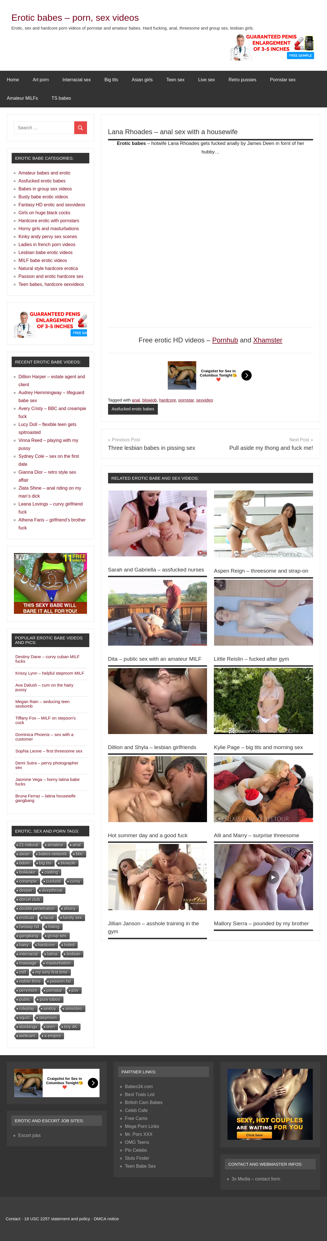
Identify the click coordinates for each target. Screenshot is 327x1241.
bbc (79, 853)
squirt (24, 1017)
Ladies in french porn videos (46, 244)
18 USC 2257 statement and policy (57, 1218)
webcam (27, 1035)
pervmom (28, 990)
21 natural (28, 844)
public (24, 999)
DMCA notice (106, 1218)
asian (24, 853)
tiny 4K (70, 1026)
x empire (53, 1035)
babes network (53, 853)
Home (13, 79)
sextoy (50, 1008)
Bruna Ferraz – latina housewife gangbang (45, 798)
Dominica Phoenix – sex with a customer (44, 736)
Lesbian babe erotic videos (45, 252)
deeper (26, 890)
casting (51, 872)
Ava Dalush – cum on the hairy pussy (44, 687)
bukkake (27, 872)
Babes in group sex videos (45, 188)
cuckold (53, 881)
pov (75, 990)
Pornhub (225, 340)
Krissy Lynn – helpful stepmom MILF (49, 673)
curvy (75, 881)
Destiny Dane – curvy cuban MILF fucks (47, 659)
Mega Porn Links (142, 1126)
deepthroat (52, 890)
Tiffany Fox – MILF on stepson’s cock (45, 720)
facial (49, 917)
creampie (28, 881)
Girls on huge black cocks (44, 212)
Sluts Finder (137, 1158)
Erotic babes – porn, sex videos (82, 17)
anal (136, 400)
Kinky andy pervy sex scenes (47, 236)
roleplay (26, 1008)
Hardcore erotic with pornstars (48, 220)
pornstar (186, 400)
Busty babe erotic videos (43, 196)
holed (69, 944)
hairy (24, 944)
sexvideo (204, 400)
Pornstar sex (283, 79)
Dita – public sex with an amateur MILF (157, 667)
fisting (53, 926)
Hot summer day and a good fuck (150, 843)
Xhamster (267, 340)
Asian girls (142, 79)
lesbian (73, 953)
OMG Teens (137, 1142)
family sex (72, 917)
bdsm (24, 862)
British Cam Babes (144, 1102)
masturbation (58, 963)
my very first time (51, 972)
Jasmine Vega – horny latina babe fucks (47, 781)
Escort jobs (29, 1135)
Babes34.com (139, 1086)
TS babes (61, 98)
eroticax (26, 917)
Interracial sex (77, 79)
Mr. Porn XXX (138, 1134)
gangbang (28, 935)
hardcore (167, 400)
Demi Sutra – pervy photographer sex (46, 765)
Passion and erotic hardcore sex (51, 276)
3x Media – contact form (256, 1178)
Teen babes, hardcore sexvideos (51, 284)
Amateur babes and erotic (44, 173)
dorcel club (29, 899)
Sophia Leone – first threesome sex (48, 751)
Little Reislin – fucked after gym (253, 667)
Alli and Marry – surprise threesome (259, 843)
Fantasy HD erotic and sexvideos (51, 204)
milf (22, 972)
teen (51, 1026)
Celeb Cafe (136, 1110)
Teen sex (175, 79)
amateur (55, 844)
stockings (28, 1026)
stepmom (48, 1017)
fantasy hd (29, 926)
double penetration (37, 908)
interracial (28, 953)
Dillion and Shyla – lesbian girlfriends (154, 755)
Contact (13, 1218)
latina (52, 953)
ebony (70, 908)
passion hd (60, 981)
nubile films (30, 981)
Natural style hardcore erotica (48, 268)
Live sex (206, 79)
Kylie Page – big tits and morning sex (260, 755)
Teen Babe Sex (140, 1166)
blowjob (149, 400)
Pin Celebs (136, 1150)
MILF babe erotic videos (42, 260)
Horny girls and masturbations (48, 228)
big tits (45, 862)
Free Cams (136, 1118)
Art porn (41, 79)
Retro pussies (242, 79)
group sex (57, 935)
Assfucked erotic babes (133, 409)
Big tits (111, 79)
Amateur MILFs (22, 98)
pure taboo (50, 999)
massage (28, 963)
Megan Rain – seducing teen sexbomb (42, 703)
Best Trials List (139, 1094)
